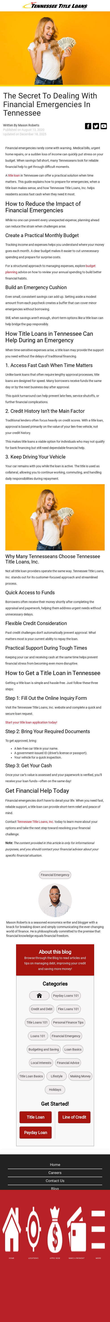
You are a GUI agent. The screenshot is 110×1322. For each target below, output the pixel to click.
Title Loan (35, 1117)
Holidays (55, 1089)
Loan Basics (72, 1049)
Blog (55, 1188)
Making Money (80, 1076)
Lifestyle (56, 1076)
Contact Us (55, 1180)
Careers (55, 1172)
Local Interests (41, 1063)
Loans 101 (38, 1036)
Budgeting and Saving (44, 1049)
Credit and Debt (41, 1009)
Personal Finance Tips (68, 1022)
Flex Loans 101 (68, 1009)
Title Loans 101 (37, 1022)
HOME (12, 1258)
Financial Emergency (55, 875)
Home (55, 1164)
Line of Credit (74, 1117)
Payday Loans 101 (66, 995)
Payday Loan (35, 1132)
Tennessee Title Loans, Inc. (35, 822)
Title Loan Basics (31, 1076)
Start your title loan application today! (31, 722)
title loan (14, 175)
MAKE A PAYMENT (77, 1258)
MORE (98, 1258)
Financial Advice (68, 1063)
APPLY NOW (55, 1258)
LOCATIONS (33, 1258)
